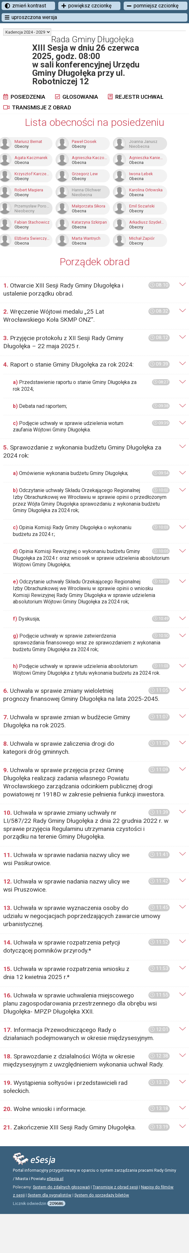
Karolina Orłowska (146, 190)
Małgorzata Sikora (88, 206)
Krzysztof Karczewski (32, 174)
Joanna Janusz (143, 141)
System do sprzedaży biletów (101, 1195)
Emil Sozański (142, 206)
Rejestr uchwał (135, 97)
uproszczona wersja (31, 17)
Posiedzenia (24, 97)
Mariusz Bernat (28, 141)
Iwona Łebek (141, 174)
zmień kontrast (25, 6)
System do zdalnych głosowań (61, 1187)
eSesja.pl (55, 1178)
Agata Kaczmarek (30, 158)
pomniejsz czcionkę (152, 6)
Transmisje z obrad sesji (115, 1187)
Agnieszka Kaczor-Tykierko (89, 158)
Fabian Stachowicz (32, 222)
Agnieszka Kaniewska (147, 158)
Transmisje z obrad (37, 107)
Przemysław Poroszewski (32, 206)
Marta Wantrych (86, 238)
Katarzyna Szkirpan (89, 222)
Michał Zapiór (142, 238)
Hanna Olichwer (86, 190)
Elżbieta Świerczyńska (32, 238)
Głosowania (76, 97)
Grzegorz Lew (85, 174)
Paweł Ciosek (84, 141)
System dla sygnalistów (49, 1195)
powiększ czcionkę (86, 6)
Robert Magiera (28, 190)
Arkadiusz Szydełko (147, 222)
